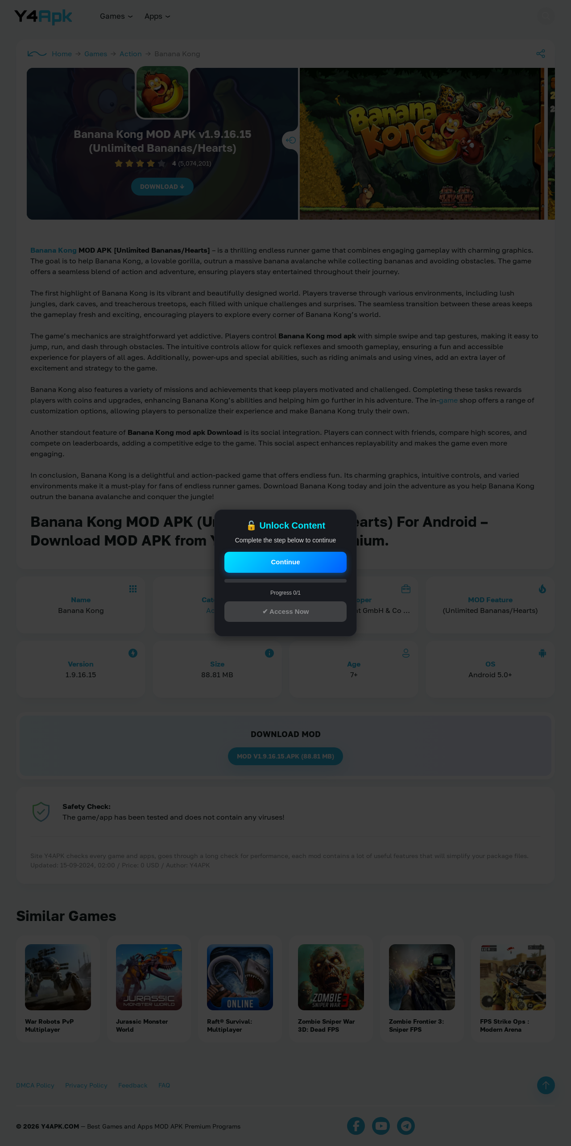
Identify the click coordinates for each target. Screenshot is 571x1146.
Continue (285, 562)
